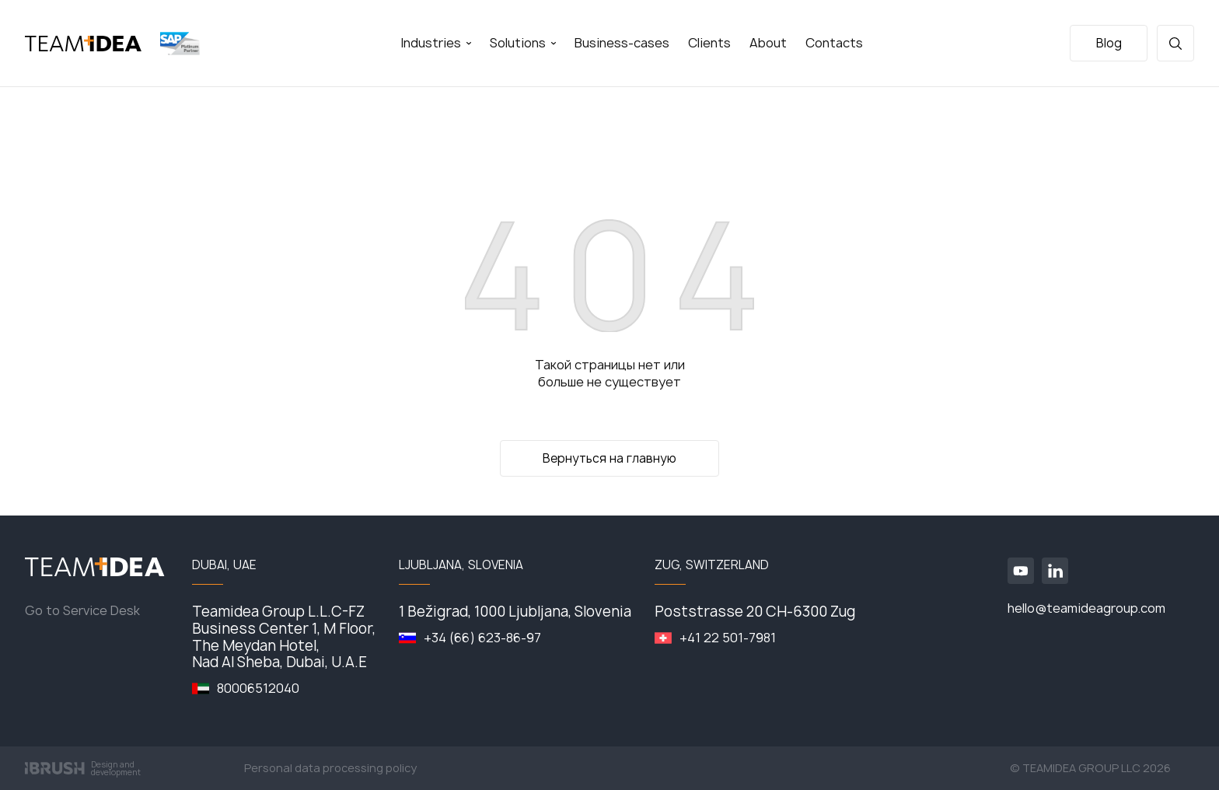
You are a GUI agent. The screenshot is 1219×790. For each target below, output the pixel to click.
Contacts (834, 42)
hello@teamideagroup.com (1086, 608)
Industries (435, 42)
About (768, 42)
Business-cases (622, 42)
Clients (709, 42)
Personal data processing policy (330, 768)
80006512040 (258, 688)
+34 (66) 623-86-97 (482, 638)
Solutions (523, 42)
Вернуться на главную (609, 458)
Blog (1109, 43)
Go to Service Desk (82, 611)
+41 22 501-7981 (727, 638)
